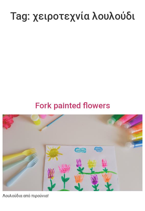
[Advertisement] (72, 62)
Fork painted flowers (72, 105)
